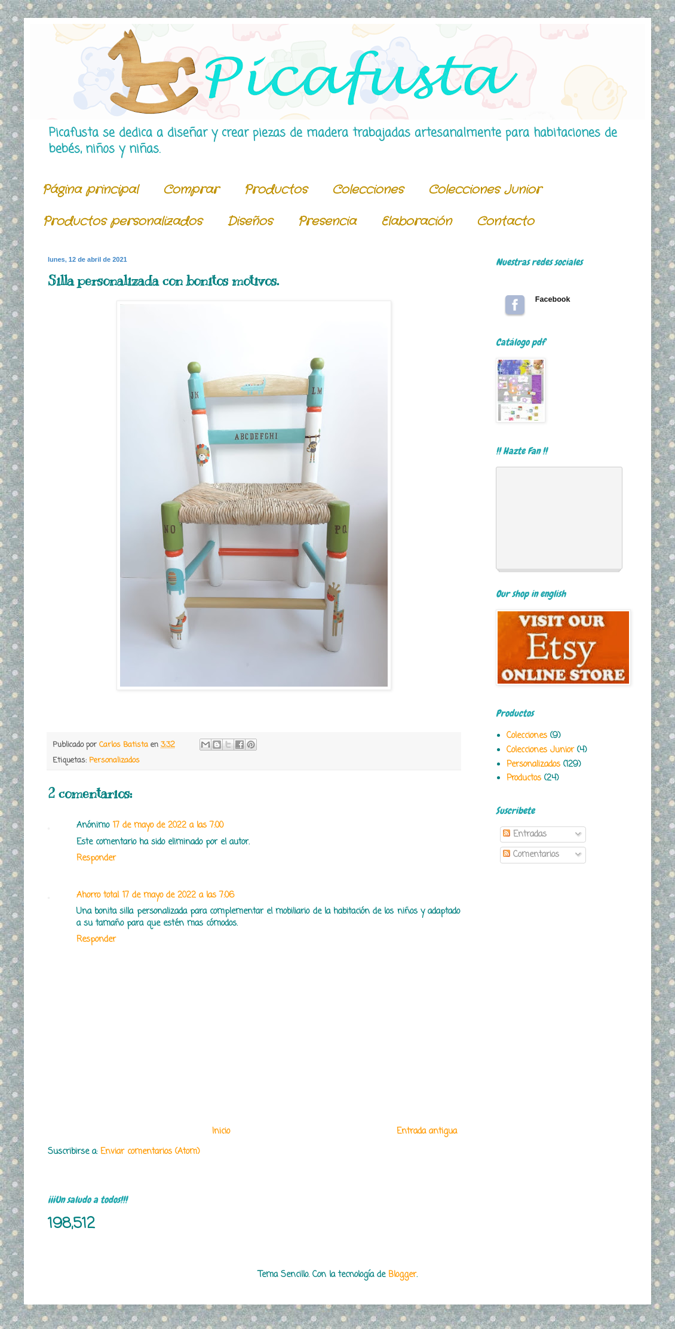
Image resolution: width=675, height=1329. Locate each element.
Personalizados (114, 760)
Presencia (326, 221)
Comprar (191, 189)
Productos (275, 189)
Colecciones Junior (484, 189)
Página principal (90, 189)
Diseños (249, 221)
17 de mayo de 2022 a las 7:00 (168, 825)
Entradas (525, 834)
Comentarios (531, 855)
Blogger (402, 1275)
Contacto (505, 221)
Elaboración (416, 221)
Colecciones (367, 189)
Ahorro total (97, 895)
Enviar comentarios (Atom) (150, 1152)
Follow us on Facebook (514, 304)
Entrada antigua (427, 1131)
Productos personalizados (122, 221)
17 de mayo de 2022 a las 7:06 (178, 895)
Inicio (221, 1131)
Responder (96, 858)
